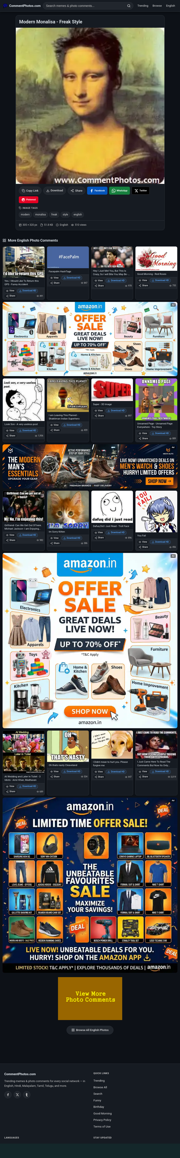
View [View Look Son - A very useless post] (10, 430)
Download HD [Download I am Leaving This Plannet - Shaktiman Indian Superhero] (71, 425)
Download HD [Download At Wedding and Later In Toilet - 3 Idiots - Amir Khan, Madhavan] (27, 786)
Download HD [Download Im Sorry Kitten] (71, 538)
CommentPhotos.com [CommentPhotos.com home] (20, 1074)
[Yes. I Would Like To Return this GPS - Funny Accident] (24, 262)
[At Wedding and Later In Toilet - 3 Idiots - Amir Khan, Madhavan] (24, 752)
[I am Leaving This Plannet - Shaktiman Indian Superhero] (68, 395)
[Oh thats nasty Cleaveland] (68, 746)
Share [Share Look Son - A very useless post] (10, 435)
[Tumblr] (26, 1094)
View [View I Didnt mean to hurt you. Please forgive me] (99, 771)
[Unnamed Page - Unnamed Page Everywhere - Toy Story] (156, 399)
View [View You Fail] (143, 541)
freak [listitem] (54, 214)
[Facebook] (8, 1094)
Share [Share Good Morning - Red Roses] (143, 285)
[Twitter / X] (17, 1094)
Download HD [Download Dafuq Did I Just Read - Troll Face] (116, 532)
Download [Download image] (54, 190)
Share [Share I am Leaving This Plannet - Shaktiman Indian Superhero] (55, 430)
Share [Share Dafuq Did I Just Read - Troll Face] (99, 537)
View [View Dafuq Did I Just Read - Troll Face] (99, 532)
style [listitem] (65, 214)
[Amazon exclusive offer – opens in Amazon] (90, 885)
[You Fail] (156, 512)
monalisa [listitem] (40, 214)
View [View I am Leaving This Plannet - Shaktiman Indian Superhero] (54, 425)
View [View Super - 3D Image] (99, 410)
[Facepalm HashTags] (68, 257)
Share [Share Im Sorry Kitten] (55, 543)
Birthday (99, 1106)
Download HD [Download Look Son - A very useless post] (27, 430)
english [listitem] (78, 214)
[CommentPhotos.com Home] (22, 5)
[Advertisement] (90, 1150)
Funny (97, 1100)
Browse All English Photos (90, 1030)
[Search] (129, 5)
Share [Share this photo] (76, 190)
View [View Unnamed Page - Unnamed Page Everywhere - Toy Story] (143, 433)
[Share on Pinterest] (29, 199)
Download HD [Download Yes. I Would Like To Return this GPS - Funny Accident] (27, 290)
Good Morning (103, 1113)
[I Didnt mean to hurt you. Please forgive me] (112, 745)
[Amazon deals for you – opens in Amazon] (90, 466)
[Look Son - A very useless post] (24, 399)
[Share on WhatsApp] (119, 191)
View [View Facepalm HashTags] (54, 277)
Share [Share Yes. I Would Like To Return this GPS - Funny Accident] (10, 295)
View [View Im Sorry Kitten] (54, 538)
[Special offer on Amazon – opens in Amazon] (90, 339)
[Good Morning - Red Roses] (156, 259)
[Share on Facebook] (97, 191)
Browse (157, 5)
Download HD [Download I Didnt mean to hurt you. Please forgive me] (116, 771)
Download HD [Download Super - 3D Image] (116, 410)
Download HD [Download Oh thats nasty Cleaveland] (71, 771)
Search (98, 1093)
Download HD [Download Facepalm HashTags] (71, 277)
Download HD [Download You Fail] (160, 541)
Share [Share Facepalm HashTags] (55, 283)
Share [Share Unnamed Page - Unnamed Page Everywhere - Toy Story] (143, 438)
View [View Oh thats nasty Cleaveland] (54, 771)
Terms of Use (102, 1126)
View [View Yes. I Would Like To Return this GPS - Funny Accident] (10, 290)
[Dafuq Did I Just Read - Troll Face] (112, 507)
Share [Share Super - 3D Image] (99, 415)
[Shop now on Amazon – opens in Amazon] (90, 640)
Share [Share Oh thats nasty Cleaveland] (55, 776)
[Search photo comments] (84, 5)
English (170, 5)
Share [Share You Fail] (143, 547)
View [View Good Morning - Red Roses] (143, 280)
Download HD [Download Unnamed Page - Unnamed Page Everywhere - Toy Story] (160, 433)
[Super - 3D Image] (112, 389)
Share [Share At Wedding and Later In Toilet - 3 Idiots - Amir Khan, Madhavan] (10, 791)
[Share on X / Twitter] (141, 191)
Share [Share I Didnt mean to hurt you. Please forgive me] (99, 776)
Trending (142, 5)
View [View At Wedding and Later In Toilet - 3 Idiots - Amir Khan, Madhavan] (10, 786)
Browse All (100, 1087)
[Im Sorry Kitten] (68, 510)
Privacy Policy (102, 1120)
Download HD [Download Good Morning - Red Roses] (160, 280)
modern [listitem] (25, 214)
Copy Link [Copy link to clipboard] (30, 190)
